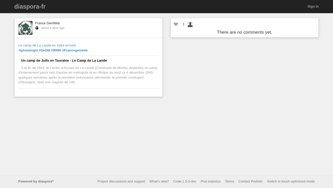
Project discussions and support (121, 181)
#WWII (56, 50)
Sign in (313, 6)
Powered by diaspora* (36, 181)
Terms (229, 181)
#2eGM (44, 50)
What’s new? (159, 181)
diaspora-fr (30, 6)
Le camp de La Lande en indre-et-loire (47, 45)
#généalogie (28, 50)
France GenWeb (47, 23)
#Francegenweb (75, 50)
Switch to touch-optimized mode (291, 181)
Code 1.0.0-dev (184, 181)
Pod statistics (211, 181)
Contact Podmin (251, 181)
